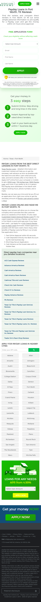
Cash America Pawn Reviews (16, 275)
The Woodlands (10, 450)
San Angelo (10, 445)
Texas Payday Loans (9, 169)
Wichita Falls (31, 455)
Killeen (30, 403)
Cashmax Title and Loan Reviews (17, 280)
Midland (31, 424)
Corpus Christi (31, 376)
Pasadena (30, 429)
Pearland (10, 434)
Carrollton (31, 371)
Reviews (4, 536)
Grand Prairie (10, 397)
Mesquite (10, 424)
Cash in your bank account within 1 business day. (24, 124)
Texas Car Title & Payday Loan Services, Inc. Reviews (20, 313)
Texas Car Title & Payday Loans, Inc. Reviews (20, 325)
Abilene (10, 356)
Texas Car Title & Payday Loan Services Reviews (18, 306)
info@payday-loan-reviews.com (15, 539)
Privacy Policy (30, 83)
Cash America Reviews (13, 270)
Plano (31, 434)
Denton (31, 382)
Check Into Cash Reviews (14, 285)
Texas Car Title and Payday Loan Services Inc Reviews (19, 332)
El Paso (10, 387)
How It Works (6, 534)
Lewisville (10, 413)
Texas (11, 159)
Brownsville (10, 371)
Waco (10, 455)
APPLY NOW (21, 495)
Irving (10, 403)
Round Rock (31, 439)
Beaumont (31, 366)
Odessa (10, 429)
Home (5, 159)
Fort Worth (31, 387)
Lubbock (31, 413)
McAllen (10, 418)
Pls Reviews (9, 300)
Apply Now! (20, 517)
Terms (19, 536)
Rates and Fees (29, 534)
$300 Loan (12, 182)
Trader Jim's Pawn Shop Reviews (17, 338)
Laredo (10, 408)
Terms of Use (6, 84)
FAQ (34, 536)
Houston (31, 397)
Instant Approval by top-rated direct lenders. (23, 116)
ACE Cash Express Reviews (15, 261)
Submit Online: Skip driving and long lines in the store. (24, 107)
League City (31, 408)
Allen (31, 356)
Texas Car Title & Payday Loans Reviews (19, 319)
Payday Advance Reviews (14, 295)
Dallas (10, 382)
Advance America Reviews (15, 265)
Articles (12, 536)
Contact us (26, 536)
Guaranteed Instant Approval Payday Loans (18, 217)
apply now (24, 4)
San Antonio (31, 445)
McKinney (31, 418)
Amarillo (10, 361)
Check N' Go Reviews (13, 290)
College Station (10, 376)
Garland (31, 392)
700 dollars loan (23, 182)
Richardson (10, 439)
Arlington (30, 361)
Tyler (31, 450)
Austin (10, 366)
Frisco (10, 392)
